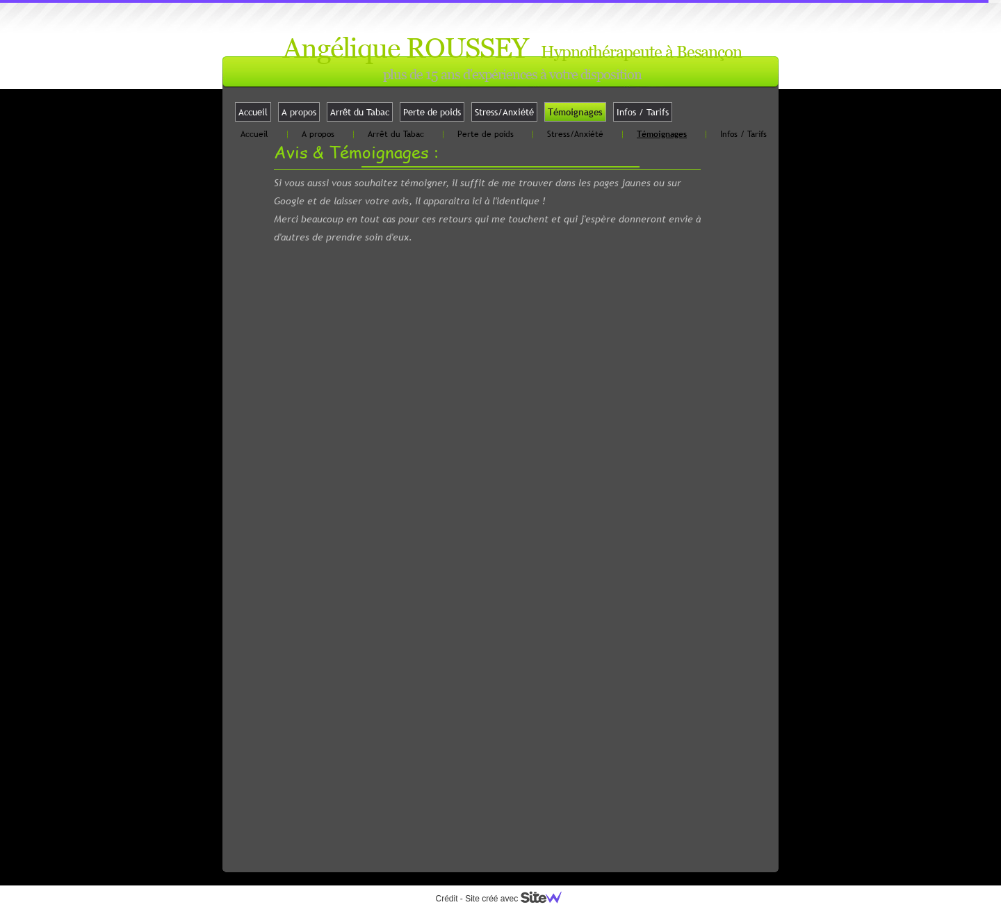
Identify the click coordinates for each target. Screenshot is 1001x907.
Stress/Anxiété (504, 112)
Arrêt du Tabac (359, 112)
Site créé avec (518, 899)
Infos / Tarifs (643, 112)
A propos (299, 112)
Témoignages (575, 112)
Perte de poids (432, 112)
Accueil (253, 112)
